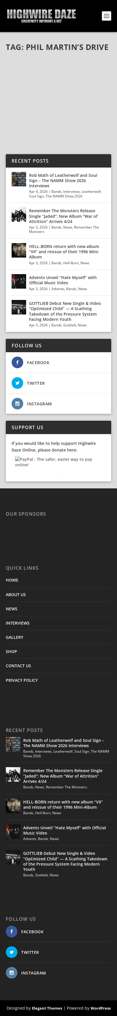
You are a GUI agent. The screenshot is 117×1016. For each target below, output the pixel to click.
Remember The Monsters (66, 787)
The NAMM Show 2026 (64, 196)
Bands (56, 191)
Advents (57, 288)
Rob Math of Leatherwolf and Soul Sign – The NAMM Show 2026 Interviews (63, 180)
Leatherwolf (91, 191)
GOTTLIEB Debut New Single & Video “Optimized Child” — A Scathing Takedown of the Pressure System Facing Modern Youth (65, 311)
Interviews (71, 191)
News (67, 227)
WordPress (101, 1008)
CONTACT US (18, 665)
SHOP (11, 651)
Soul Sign (36, 196)
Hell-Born (71, 262)
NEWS (11, 609)
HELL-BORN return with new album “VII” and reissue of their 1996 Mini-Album (64, 252)
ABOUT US (16, 594)
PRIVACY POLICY (22, 680)
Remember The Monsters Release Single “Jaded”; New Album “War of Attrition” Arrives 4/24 (63, 216)
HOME (12, 580)
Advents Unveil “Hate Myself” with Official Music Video (63, 280)
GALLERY (14, 637)
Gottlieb (69, 325)
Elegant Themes (47, 1008)
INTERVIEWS (18, 623)
